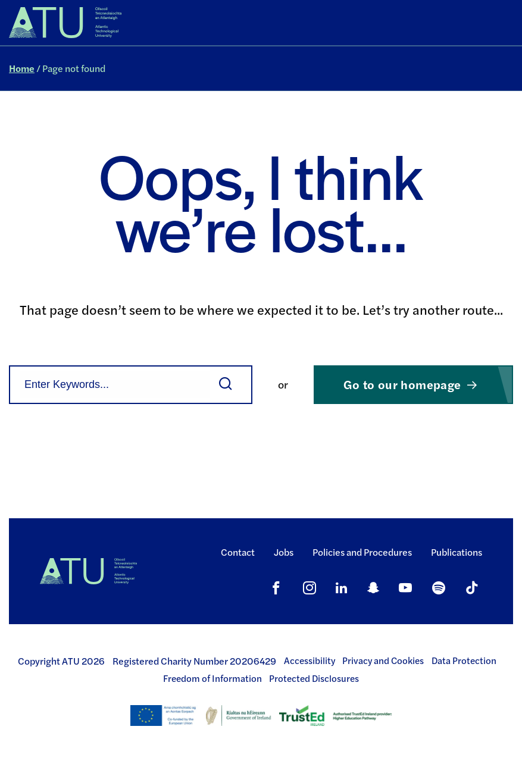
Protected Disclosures (314, 678)
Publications (456, 552)
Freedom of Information (212, 678)
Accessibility (309, 660)
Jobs (283, 552)
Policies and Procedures (362, 552)
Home (22, 68)
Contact (238, 552)
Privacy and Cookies (383, 660)
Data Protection (464, 660)
